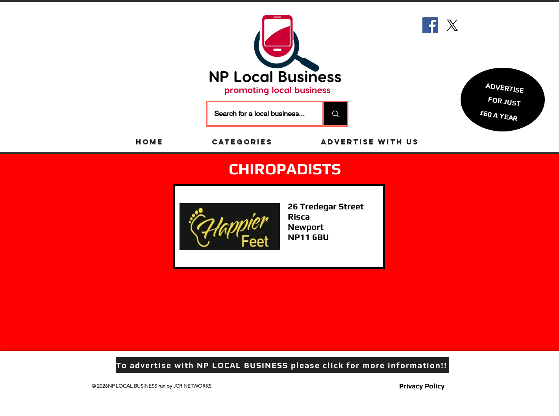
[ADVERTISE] (505, 87)
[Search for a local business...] (260, 113)
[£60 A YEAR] (498, 115)
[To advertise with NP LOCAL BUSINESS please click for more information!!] (282, 365)
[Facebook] (430, 25)
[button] (504, 101)
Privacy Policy (422, 386)
